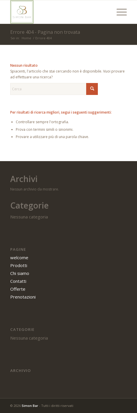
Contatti (18, 281)
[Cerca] (54, 89)
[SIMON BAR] (56, 12)
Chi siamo (19, 273)
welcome (19, 257)
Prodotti (18, 265)
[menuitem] (119, 12)
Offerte (17, 289)
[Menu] (119, 12)
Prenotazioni (23, 297)
